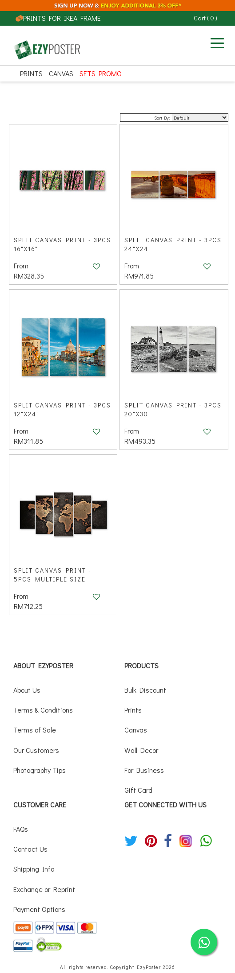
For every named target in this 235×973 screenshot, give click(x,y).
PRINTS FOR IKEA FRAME (58, 18)
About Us (26, 689)
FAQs (20, 828)
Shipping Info (33, 868)
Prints (31, 73)
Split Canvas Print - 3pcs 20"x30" (173, 409)
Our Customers (36, 750)
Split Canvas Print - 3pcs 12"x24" (62, 409)
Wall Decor (141, 750)
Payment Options (39, 909)
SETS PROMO (101, 73)
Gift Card (138, 790)
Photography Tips (39, 770)
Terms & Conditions (43, 709)
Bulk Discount (145, 689)
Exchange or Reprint (44, 889)
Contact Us (30, 848)
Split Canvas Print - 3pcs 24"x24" (173, 244)
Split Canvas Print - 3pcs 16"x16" (62, 244)
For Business (144, 770)
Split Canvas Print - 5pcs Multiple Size (53, 574)
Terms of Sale (34, 729)
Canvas (61, 73)
